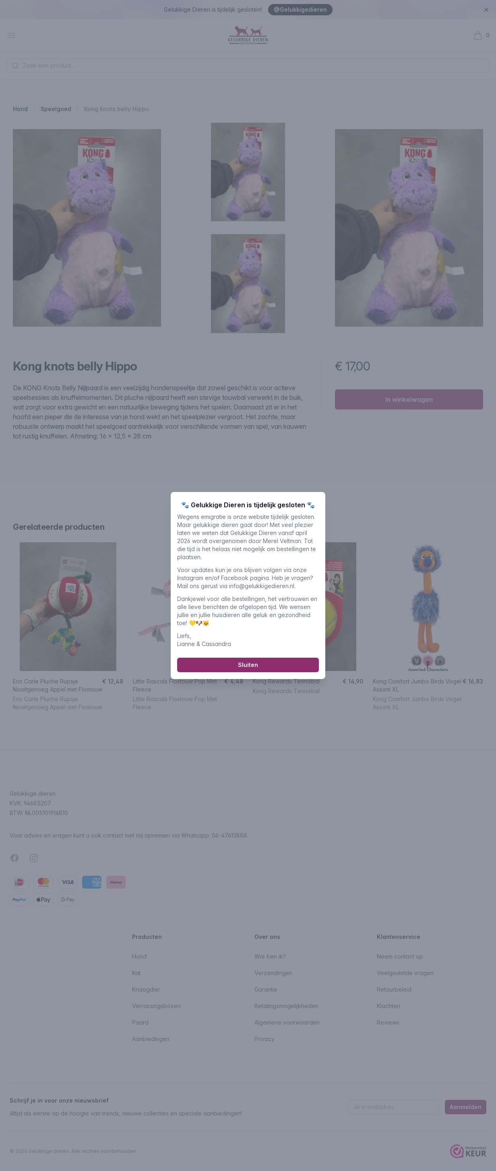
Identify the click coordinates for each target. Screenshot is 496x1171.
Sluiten (248, 668)
